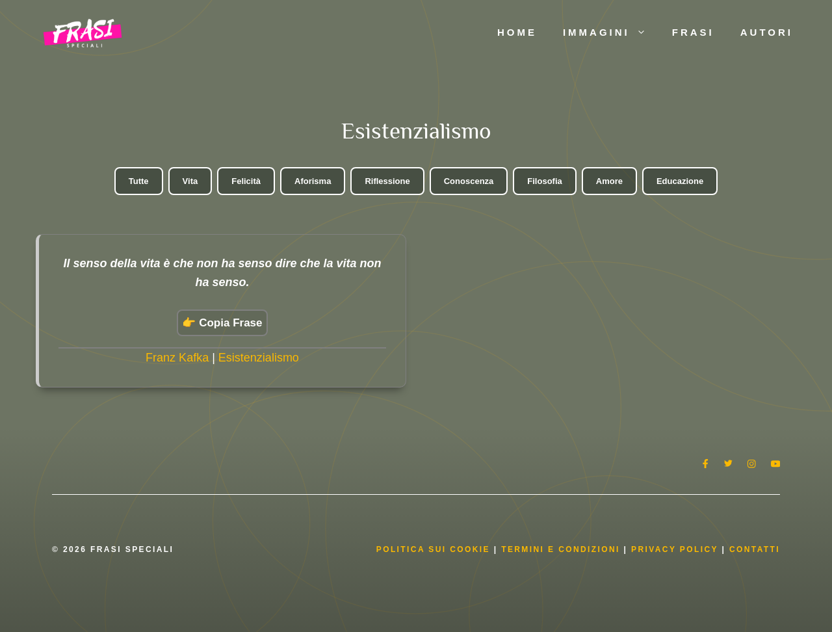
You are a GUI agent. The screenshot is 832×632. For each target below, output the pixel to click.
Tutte (139, 181)
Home (517, 32)
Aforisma (312, 181)
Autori (766, 32)
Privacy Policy (676, 549)
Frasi (693, 32)
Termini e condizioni (560, 549)
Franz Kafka (177, 357)
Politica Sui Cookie (433, 549)
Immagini (611, 32)
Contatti (754, 549)
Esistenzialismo (258, 357)
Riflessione (387, 181)
